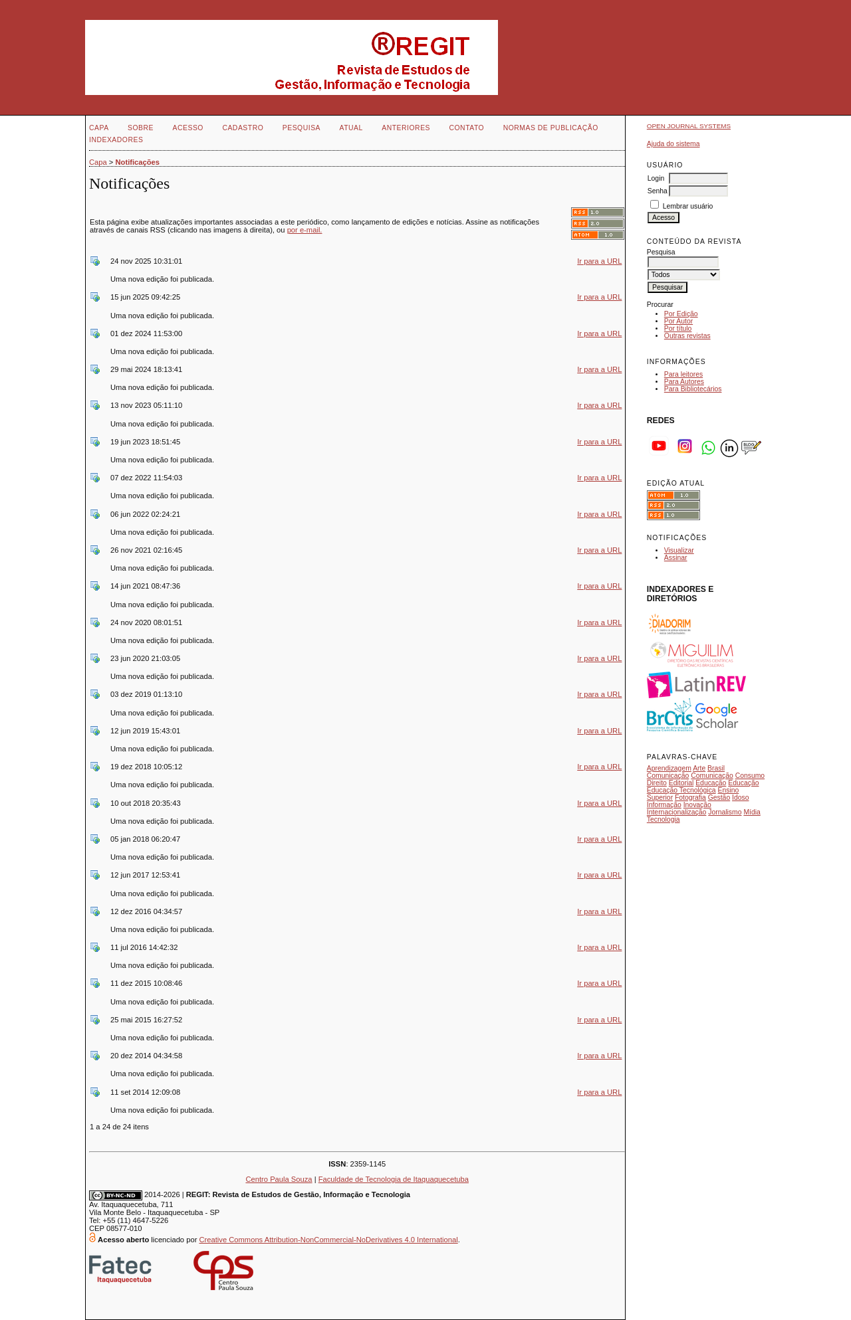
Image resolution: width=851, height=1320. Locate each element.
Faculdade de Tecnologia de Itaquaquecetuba (393, 1179)
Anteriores (406, 128)
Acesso (188, 128)
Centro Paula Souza (278, 1179)
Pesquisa (301, 128)
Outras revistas (687, 335)
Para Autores (684, 381)
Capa (99, 128)
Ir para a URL (599, 261)
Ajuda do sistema (673, 143)
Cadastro (242, 128)
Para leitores (683, 374)
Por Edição (681, 314)
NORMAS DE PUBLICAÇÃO (550, 128)
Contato (466, 128)
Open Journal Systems (689, 126)
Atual (351, 128)
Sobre (141, 128)
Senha (658, 191)
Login (656, 178)
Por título (678, 328)
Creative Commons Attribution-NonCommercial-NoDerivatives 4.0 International (328, 1240)
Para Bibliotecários (693, 389)
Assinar (675, 557)
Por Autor (678, 321)
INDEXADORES (116, 139)
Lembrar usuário (688, 206)
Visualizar (679, 550)
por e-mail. (304, 230)
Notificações (138, 162)
